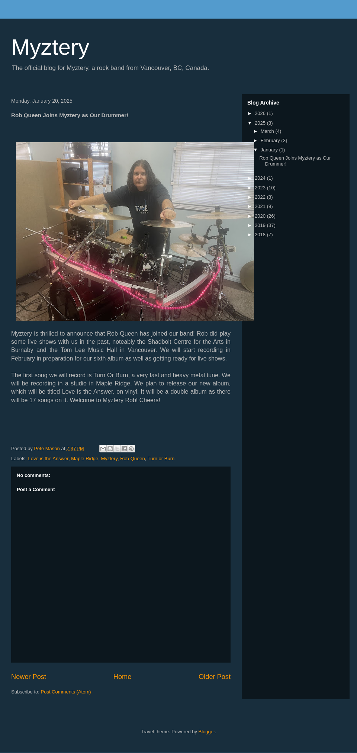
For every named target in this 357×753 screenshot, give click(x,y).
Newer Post (28, 676)
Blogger (207, 731)
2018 (261, 234)
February (271, 140)
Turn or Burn (161, 458)
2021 (261, 206)
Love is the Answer (48, 458)
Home (122, 676)
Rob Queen (132, 458)
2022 (261, 197)
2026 (261, 113)
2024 (261, 178)
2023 (261, 187)
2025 (261, 123)
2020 (261, 216)
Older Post (215, 676)
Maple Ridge (84, 458)
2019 (261, 225)
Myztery (50, 47)
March (268, 131)
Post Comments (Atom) (66, 692)
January (270, 150)
